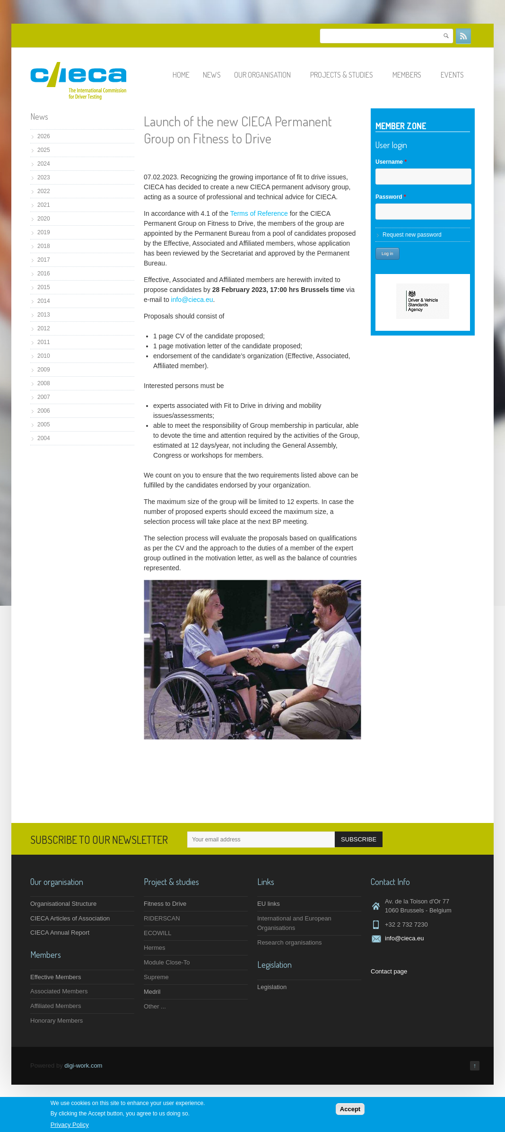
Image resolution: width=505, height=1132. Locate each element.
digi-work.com (83, 1065)
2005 (43, 424)
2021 (43, 205)
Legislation (272, 986)
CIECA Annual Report (59, 932)
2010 (43, 356)
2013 (43, 314)
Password (390, 197)
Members (411, 75)
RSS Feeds (463, 36)
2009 (43, 369)
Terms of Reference (259, 213)
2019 (43, 232)
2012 (43, 328)
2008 (43, 383)
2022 (43, 191)
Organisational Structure (63, 903)
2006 (43, 410)
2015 (43, 287)
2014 (43, 301)
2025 (43, 150)
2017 (43, 259)
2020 (43, 218)
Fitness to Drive (165, 903)
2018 (43, 246)
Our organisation (266, 75)
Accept (350, 1109)
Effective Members (55, 977)
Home (181, 75)
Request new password (412, 234)
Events (456, 75)
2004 (43, 438)
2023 (43, 177)
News (212, 75)
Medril (152, 991)
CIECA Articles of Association (70, 918)
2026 (43, 136)
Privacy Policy (70, 1124)
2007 (43, 397)
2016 (43, 273)
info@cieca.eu (192, 299)
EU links (268, 903)
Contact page (389, 971)
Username (391, 162)
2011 (43, 342)
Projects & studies (346, 75)
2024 (43, 163)
